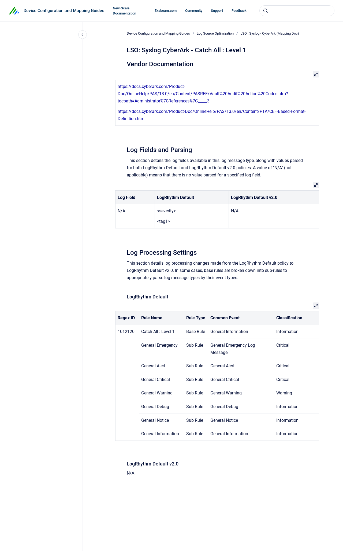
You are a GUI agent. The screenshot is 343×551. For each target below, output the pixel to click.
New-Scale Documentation (124, 11)
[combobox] (297, 11)
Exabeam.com (166, 11)
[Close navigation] (82, 34)
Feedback (239, 11)
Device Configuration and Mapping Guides (64, 10)
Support (217, 11)
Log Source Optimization (215, 33)
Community (193, 11)
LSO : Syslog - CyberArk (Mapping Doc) (269, 33)
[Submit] (265, 10)
